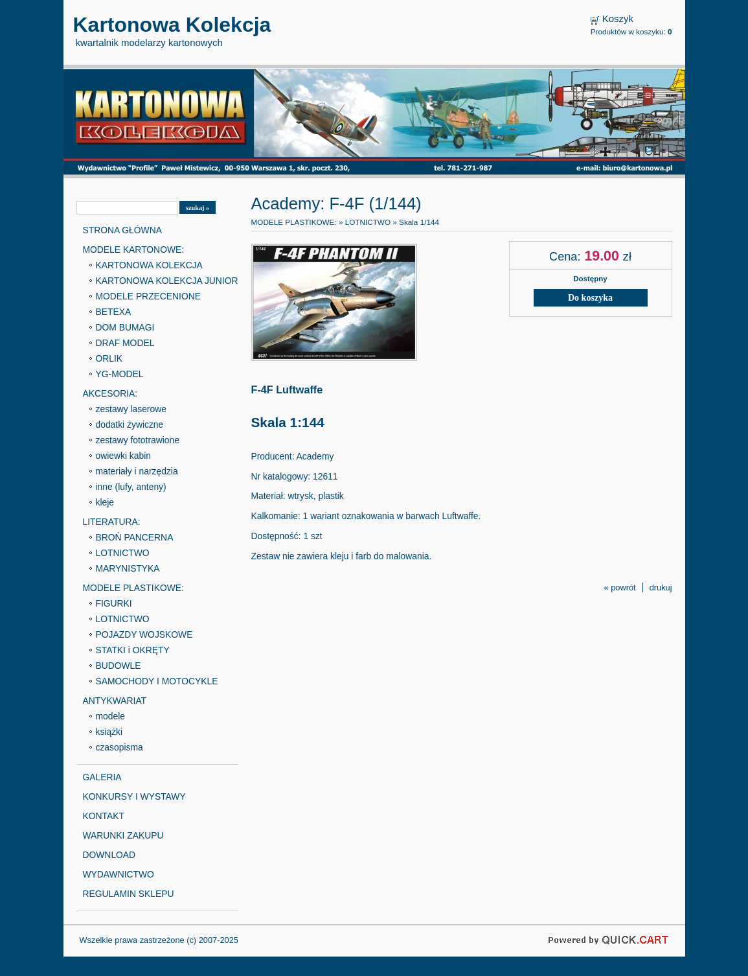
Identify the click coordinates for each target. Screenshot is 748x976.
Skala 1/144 (419, 222)
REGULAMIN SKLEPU (128, 894)
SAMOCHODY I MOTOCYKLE (157, 681)
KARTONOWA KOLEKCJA (149, 265)
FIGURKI (114, 603)
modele (110, 716)
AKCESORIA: (110, 393)
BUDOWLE (118, 665)
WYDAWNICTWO (118, 874)
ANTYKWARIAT (115, 700)
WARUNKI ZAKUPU (123, 835)
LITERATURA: (112, 522)
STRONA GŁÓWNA (122, 230)
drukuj (661, 587)
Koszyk (617, 18)
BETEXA (113, 312)
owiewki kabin (124, 455)
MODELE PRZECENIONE (148, 296)
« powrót (620, 587)
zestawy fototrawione (137, 440)
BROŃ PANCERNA (135, 537)
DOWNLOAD (109, 855)
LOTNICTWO (123, 553)
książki (109, 731)
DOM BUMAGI (125, 327)
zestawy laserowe (131, 409)
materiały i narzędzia (137, 471)
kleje (105, 502)
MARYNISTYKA (128, 568)
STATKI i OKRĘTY (133, 650)
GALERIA (102, 777)
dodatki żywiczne (130, 424)
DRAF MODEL (125, 343)
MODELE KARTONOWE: (134, 249)
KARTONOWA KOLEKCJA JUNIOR (167, 280)
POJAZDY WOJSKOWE (144, 634)
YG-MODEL (120, 374)
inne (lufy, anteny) (131, 487)
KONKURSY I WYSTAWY (134, 796)
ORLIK (109, 358)
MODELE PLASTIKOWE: (133, 588)
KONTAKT (103, 816)
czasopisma (119, 747)
